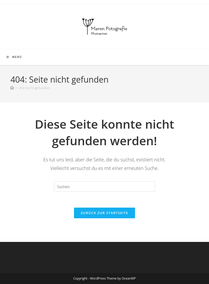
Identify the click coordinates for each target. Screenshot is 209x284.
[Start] (12, 87)
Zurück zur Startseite (104, 212)
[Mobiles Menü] (14, 57)
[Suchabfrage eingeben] (104, 186)
